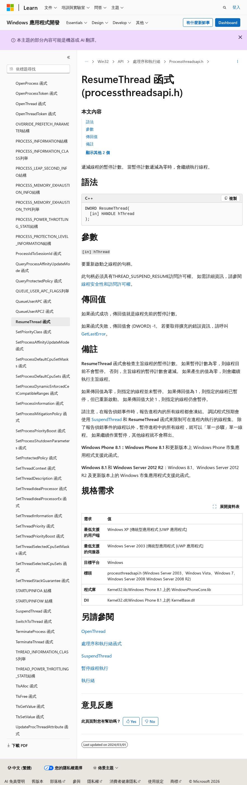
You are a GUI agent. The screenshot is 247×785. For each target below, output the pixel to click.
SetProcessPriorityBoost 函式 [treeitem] (40, 430)
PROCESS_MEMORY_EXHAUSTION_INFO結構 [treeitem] (43, 189)
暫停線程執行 (94, 668)
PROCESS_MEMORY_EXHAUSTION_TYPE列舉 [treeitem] (43, 206)
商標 (174, 781)
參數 (90, 129)
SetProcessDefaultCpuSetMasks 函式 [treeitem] (42, 362)
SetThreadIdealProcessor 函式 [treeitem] (41, 488)
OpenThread (93, 631)
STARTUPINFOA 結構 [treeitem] (33, 590)
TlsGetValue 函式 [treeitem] (30, 706)
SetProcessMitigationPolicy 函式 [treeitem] (41, 417)
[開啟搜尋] (224, 8)
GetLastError (93, 334)
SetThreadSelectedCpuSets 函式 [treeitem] (41, 567)
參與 (77, 781)
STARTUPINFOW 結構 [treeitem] (34, 601)
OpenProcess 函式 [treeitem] (31, 83)
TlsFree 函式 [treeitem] (26, 696)
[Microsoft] (10, 7)
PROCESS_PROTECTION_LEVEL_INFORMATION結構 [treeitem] (42, 240)
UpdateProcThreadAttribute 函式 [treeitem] (42, 730)
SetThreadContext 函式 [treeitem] (35, 468)
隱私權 (93, 781)
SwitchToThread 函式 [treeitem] (34, 621)
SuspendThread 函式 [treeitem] (33, 611)
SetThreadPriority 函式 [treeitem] (35, 526)
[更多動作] (238, 61)
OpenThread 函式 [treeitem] (31, 103)
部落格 (56, 781)
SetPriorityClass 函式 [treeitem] (33, 331)
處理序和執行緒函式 (101, 643)
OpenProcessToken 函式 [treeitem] (36, 93)
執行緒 (88, 680)
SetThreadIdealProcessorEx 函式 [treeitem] (41, 502)
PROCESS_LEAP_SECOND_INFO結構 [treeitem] (41, 171)
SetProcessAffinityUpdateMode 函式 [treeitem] (42, 345)
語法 (90, 121)
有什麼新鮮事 (198, 22)
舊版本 (37, 781)
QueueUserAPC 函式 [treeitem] (33, 301)
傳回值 (92, 136)
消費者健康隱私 (123, 781)
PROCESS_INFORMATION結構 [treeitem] (42, 141)
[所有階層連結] (86, 61)
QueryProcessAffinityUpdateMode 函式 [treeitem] (43, 267)
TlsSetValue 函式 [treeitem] (30, 716)
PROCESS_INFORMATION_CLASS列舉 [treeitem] (42, 154)
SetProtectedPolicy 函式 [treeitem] (36, 457)
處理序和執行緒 (146, 61)
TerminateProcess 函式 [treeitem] (35, 631)
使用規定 (156, 781)
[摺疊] (68, 57)
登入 (236, 7)
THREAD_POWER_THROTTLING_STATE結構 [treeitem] (42, 672)
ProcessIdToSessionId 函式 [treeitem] (38, 253)
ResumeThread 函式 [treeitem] (33, 321)
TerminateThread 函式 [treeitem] (34, 641)
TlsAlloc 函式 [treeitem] (26, 686)
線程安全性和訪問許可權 (106, 284)
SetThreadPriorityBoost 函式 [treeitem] (40, 536)
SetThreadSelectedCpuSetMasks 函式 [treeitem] (42, 550)
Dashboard (227, 22)
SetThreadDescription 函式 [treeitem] (39, 478)
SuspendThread (106, 419)
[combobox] (38, 69)
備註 (90, 143)
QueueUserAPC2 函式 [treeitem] (34, 311)
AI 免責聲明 (14, 781)
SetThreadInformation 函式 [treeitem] (39, 515)
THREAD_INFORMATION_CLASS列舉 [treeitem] (42, 655)
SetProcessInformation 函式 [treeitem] (39, 403)
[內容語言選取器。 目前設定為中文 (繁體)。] (19, 767)
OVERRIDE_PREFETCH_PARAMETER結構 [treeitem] (42, 127)
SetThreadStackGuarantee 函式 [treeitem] (42, 580)
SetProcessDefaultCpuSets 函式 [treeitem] (43, 376)
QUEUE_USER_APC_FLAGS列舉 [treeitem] (42, 291)
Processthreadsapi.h (186, 61)
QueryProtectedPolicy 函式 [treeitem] (39, 280)
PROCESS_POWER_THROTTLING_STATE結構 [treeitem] (42, 223)
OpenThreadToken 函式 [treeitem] (36, 113)
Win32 (103, 61)
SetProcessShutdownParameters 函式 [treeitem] (43, 444)
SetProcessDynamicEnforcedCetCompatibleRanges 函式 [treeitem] (42, 390)
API (121, 61)
